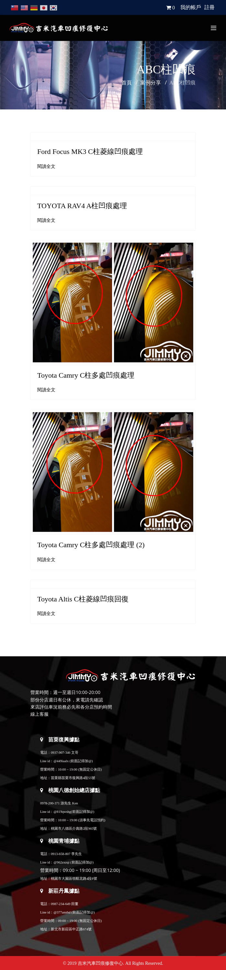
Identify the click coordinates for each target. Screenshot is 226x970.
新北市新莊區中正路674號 (71, 929)
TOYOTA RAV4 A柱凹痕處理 (82, 206)
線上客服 (39, 714)
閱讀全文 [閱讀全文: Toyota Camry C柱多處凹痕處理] (46, 389)
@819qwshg (62, 811)
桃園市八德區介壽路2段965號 (74, 828)
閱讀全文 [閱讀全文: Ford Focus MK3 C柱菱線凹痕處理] (46, 166)
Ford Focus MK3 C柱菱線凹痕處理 (90, 151)
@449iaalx (61, 761)
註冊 (209, 7)
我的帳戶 (190, 7)
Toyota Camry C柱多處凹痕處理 (85, 375)
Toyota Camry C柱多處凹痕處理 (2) (90, 545)
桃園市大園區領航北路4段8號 (74, 878)
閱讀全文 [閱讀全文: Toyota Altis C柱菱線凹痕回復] (46, 613)
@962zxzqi (61, 862)
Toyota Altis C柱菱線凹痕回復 (83, 599)
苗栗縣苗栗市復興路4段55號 (73, 778)
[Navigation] (213, 28)
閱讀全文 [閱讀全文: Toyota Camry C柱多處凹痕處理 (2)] (46, 559)
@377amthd (61, 912)
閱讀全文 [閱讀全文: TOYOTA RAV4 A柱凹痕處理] (46, 220)
